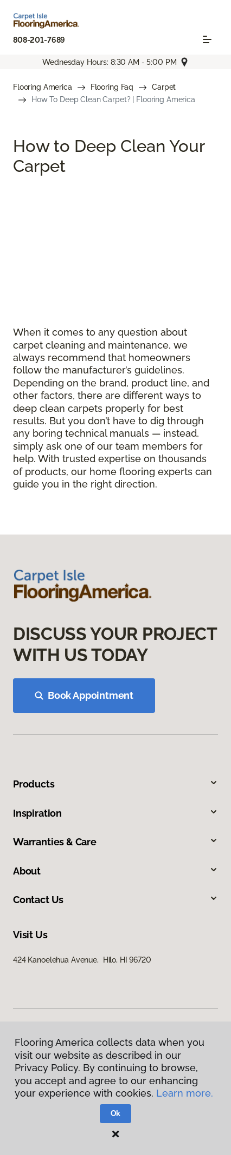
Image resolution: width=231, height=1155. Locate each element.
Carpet (164, 87)
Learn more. (184, 1093)
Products (115, 784)
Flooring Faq (112, 87)
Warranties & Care (115, 841)
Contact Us (115, 899)
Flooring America (42, 87)
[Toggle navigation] (207, 39)
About (115, 871)
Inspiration (115, 813)
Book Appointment (84, 695)
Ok (116, 1113)
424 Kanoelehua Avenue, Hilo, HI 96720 (82, 960)
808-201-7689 (39, 40)
